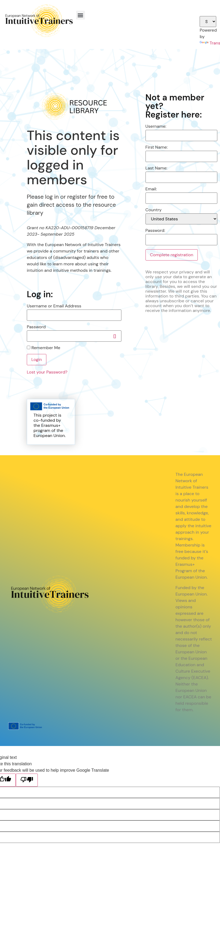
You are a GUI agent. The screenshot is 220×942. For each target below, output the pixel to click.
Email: (151, 189)
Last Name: (156, 168)
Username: (156, 126)
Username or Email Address (54, 306)
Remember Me (43, 348)
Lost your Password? (47, 372)
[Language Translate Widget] (208, 21)
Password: (155, 230)
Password (36, 327)
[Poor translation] (27, 780)
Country (154, 210)
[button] (80, 15)
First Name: (157, 147)
